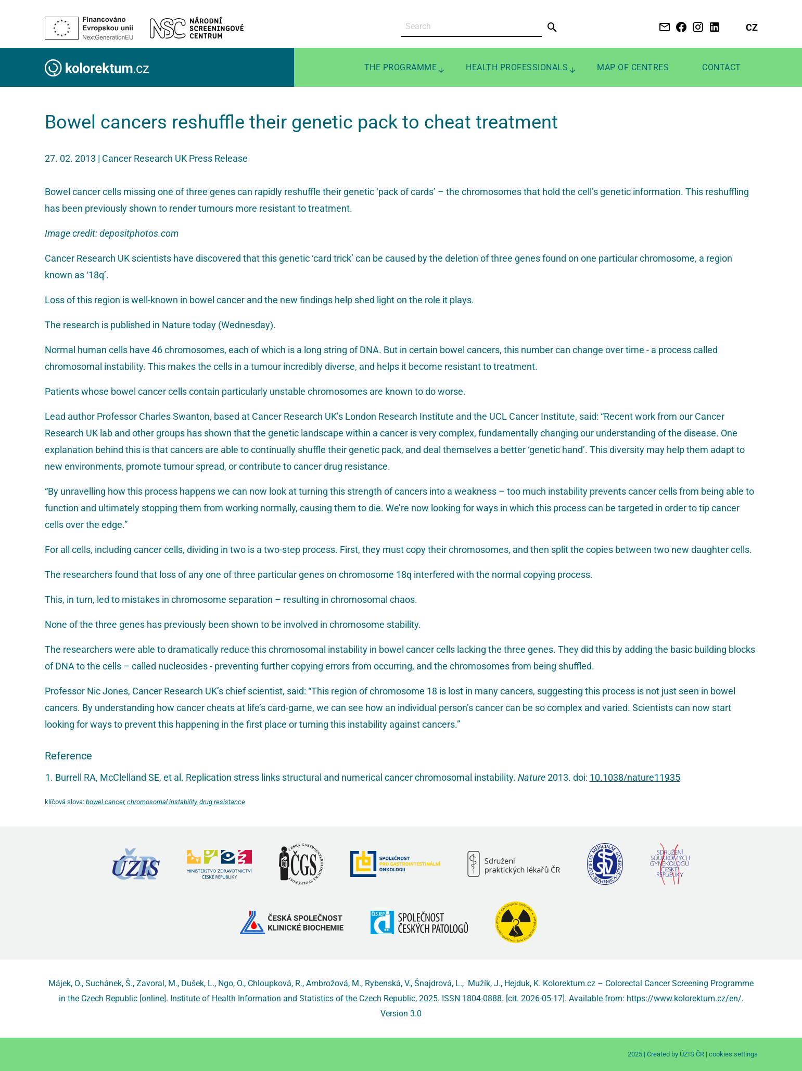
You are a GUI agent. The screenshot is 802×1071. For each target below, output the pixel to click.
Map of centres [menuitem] (633, 67)
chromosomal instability (162, 802)
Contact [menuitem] (721, 67)
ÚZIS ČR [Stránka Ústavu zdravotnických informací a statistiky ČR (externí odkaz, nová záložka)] (692, 1054)
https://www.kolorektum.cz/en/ (684, 998)
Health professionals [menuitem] (517, 67)
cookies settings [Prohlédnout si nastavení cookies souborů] (733, 1054)
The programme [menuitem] (400, 67)
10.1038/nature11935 (635, 777)
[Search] (471, 27)
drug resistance (222, 802)
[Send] (552, 27)
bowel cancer (105, 802)
